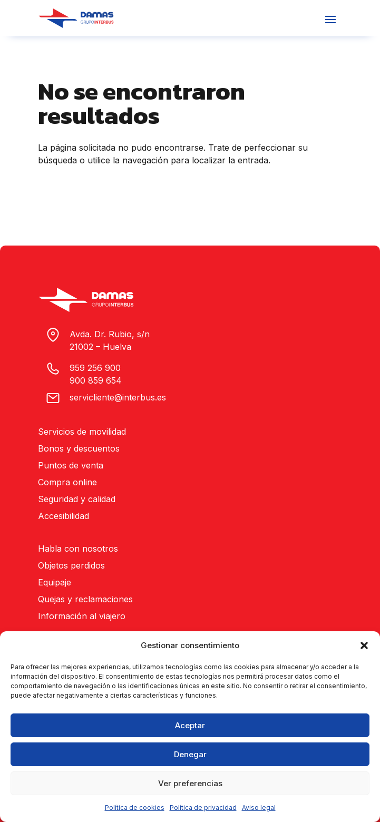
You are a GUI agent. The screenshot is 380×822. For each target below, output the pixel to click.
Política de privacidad (203, 807)
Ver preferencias (190, 783)
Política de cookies (134, 807)
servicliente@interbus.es (118, 397)
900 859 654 (96, 380)
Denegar (190, 754)
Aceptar (190, 725)
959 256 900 (95, 368)
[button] (364, 645)
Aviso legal (259, 807)
